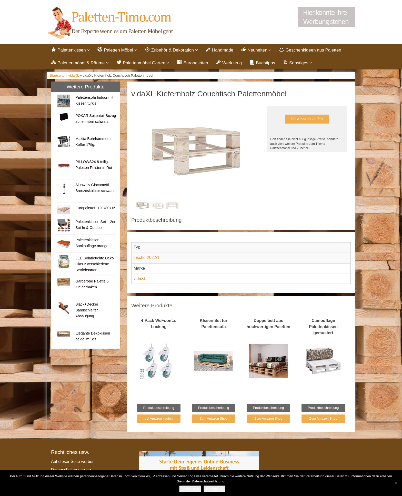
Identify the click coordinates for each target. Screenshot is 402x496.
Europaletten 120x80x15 (95, 208)
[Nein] (395, 482)
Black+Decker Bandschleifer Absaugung (86, 310)
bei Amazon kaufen (307, 119)
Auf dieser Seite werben (73, 461)
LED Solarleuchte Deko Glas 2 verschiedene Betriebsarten (94, 264)
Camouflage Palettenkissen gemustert (323, 326)
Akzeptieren (190, 489)
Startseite (57, 75)
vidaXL (73, 75)
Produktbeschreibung (158, 408)
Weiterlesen (214, 489)
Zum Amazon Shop (214, 418)
